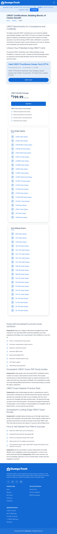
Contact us (9, 498)
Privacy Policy (33, 489)
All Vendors (10, 495)
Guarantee (9, 500)
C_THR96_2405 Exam (12, 519)
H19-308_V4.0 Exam (12, 516)
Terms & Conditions (35, 492)
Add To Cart (28, 85)
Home (8, 20)
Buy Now (28, 104)
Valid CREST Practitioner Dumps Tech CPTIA (28, 70)
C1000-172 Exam (11, 510)
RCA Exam (9, 522)
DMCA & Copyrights (35, 495)
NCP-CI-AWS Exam (12, 513)
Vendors (14, 20)
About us (9, 492)
